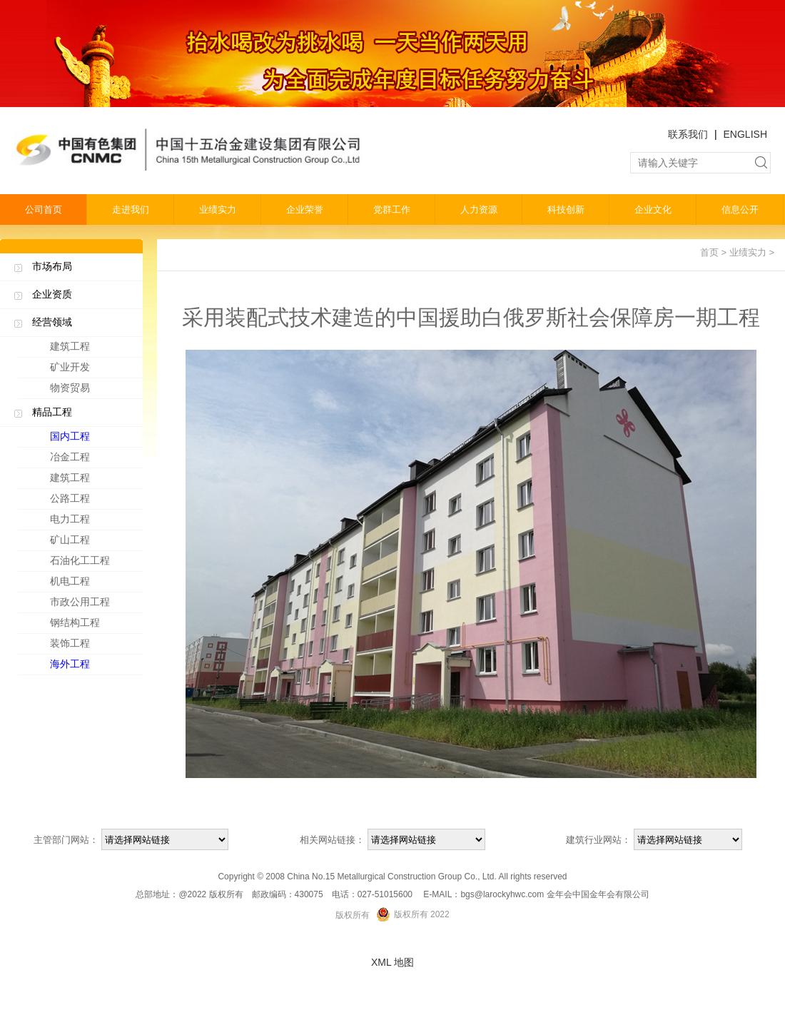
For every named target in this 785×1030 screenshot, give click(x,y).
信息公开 (740, 209)
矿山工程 (93, 542)
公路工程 (93, 501)
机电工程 (93, 583)
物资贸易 (70, 387)
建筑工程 (70, 346)
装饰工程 (93, 646)
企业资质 (52, 294)
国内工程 (93, 439)
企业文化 (653, 209)
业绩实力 (217, 209)
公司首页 (43, 209)
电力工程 (93, 521)
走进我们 (130, 209)
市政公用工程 (93, 604)
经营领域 (52, 322)
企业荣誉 (304, 209)
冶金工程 (93, 459)
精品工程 (52, 412)
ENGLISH (745, 134)
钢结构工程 (93, 625)
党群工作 (391, 209)
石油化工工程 (93, 563)
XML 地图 (392, 962)
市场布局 (52, 266)
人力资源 (478, 209)
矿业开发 (70, 367)
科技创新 (565, 209)
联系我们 (688, 134)
